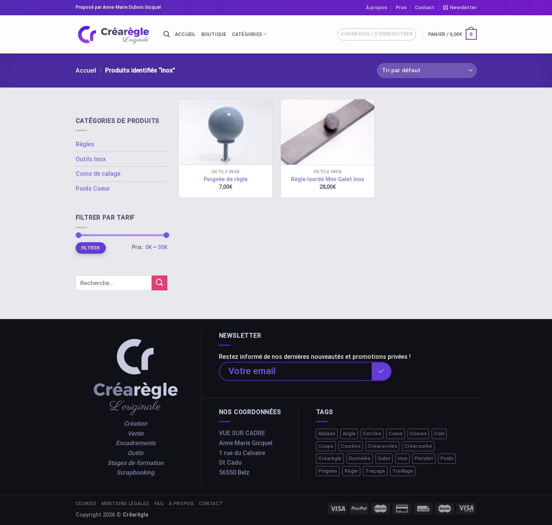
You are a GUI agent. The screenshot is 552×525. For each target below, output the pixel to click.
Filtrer (90, 248)
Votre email (251, 371)
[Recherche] (166, 34)
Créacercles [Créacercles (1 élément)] (382, 446)
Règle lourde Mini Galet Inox (327, 179)
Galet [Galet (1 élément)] (384, 458)
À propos (376, 7)
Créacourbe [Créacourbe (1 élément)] (418, 446)
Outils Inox (91, 159)
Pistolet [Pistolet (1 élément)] (423, 458)
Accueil (185, 34)
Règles (85, 144)
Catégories (249, 34)
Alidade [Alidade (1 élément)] (326, 433)
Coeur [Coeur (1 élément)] (396, 433)
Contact (424, 7)
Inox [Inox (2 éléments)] (402, 458)
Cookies (86, 503)
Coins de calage (98, 173)
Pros (401, 7)
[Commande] (426, 70)
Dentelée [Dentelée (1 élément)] (360, 458)
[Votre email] (295, 371)
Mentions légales (125, 503)
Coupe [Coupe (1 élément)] (325, 446)
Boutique (214, 34)
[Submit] (159, 282)
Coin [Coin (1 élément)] (439, 433)
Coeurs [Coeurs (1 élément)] (418, 433)
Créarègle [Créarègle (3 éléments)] (330, 458)
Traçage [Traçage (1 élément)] (375, 471)
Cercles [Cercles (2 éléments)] (372, 433)
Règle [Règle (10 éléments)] (351, 471)
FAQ (158, 503)
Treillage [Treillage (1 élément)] (402, 471)
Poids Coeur (93, 188)
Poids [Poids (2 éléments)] (446, 458)
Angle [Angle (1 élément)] (349, 433)
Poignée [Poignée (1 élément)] (327, 471)
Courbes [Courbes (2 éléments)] (351, 446)
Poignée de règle (226, 179)
